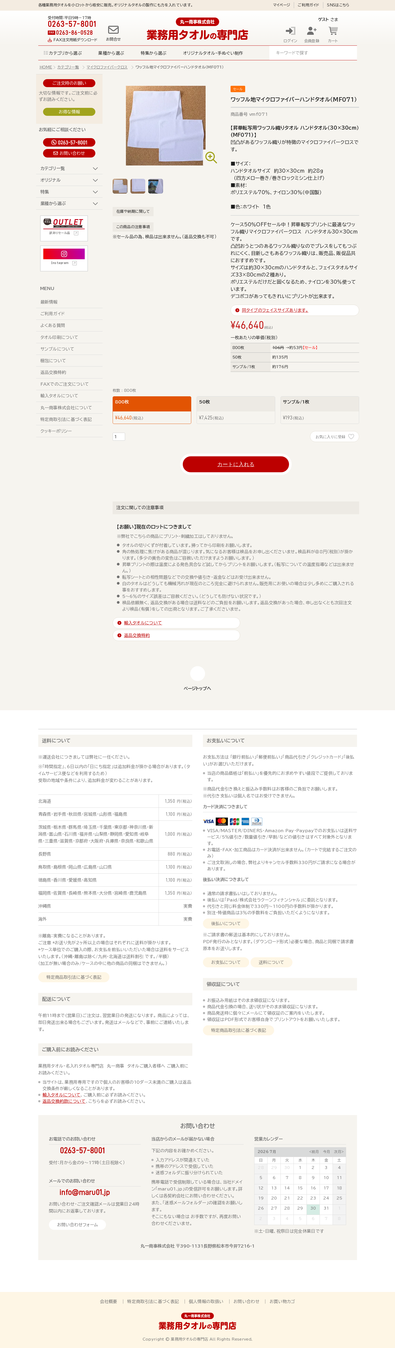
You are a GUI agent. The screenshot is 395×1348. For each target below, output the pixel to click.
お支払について (226, 962)
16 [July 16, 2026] (313, 1188)
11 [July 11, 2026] (339, 1178)
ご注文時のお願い (69, 83)
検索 (346, 53)
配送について (56, 999)
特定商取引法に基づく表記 (66, 419)
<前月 (314, 1152)
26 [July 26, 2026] (261, 1208)
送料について (56, 740)
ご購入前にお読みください (70, 1049)
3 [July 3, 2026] (326, 1168)
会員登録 (311, 41)
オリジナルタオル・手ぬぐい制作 (213, 53)
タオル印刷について (59, 337)
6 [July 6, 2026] (274, 1178)
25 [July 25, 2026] (339, 1198)
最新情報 (49, 302)
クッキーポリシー (56, 431)
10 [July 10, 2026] (326, 1178)
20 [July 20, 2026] (274, 1198)
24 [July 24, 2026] (326, 1198)
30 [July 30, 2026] (313, 1208)
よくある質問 (52, 325)
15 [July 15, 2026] (300, 1188)
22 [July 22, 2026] (300, 1198)
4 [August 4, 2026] (287, 1219)
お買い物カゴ (282, 1301)
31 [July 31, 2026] (326, 1208)
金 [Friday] (326, 1160)
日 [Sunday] (261, 1160)
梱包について (53, 361)
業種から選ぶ (111, 53)
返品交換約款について (64, 1101)
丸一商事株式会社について (66, 408)
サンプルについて (57, 349)
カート (333, 41)
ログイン (290, 41)
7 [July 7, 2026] (287, 1178)
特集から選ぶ (154, 53)
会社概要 (108, 1301)
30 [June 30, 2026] (287, 1168)
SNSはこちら (338, 5)
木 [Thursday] (313, 1160)
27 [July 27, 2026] (274, 1208)
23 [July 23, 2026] (313, 1198)
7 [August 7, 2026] (326, 1219)
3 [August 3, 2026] (274, 1219)
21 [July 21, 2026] (287, 1198)
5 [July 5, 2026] (261, 1178)
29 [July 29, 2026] (300, 1208)
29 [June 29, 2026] (274, 1168)
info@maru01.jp (85, 1192)
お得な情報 (69, 112)
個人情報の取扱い (206, 1301)
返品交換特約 (53, 372)
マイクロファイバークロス (107, 67)
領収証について (223, 984)
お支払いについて (226, 740)
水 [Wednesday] (300, 1160)
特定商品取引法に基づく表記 (73, 977)
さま (324, 20)
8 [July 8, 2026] (300, 1178)
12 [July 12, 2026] (261, 1188)
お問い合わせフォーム (77, 1225)
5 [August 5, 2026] (300, 1219)
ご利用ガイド (308, 5)
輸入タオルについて (59, 396)
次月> (339, 1152)
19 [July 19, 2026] (261, 1198)
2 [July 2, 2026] (313, 1168)
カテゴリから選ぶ (65, 53)
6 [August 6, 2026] (313, 1219)
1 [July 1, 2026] (300, 1168)
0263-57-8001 (72, 142)
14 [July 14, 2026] (287, 1188)
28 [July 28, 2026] (287, 1208)
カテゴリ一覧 (68, 67)
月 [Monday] (274, 1160)
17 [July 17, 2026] (326, 1188)
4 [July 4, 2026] (339, 1168)
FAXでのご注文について (64, 384)
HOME (46, 67)
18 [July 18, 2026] (339, 1188)
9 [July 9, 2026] (313, 1178)
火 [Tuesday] (287, 1160)
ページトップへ (197, 688)
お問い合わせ (72, 153)
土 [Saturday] (339, 1160)
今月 (326, 1152)
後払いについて (226, 923)
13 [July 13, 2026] (274, 1188)
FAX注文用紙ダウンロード (75, 40)
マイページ (281, 5)
